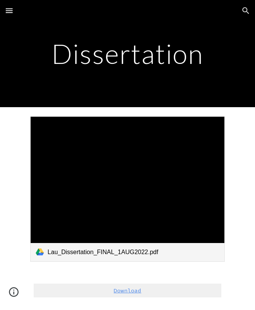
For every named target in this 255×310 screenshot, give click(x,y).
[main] (127, 53)
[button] (9, 10)
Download (127, 290)
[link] (127, 189)
